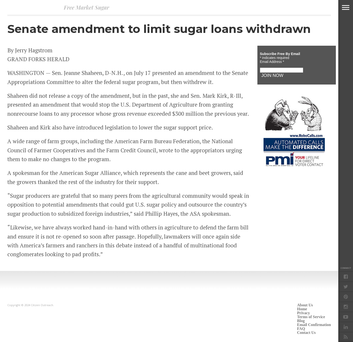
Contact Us (306, 332)
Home (302, 309)
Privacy (303, 313)
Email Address (272, 62)
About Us (305, 305)
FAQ (301, 329)
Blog (301, 321)
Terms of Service (311, 317)
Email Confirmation (314, 325)
